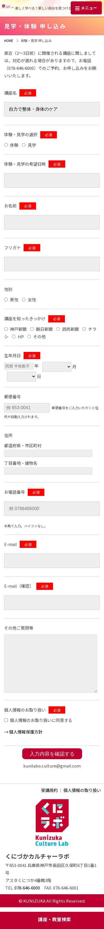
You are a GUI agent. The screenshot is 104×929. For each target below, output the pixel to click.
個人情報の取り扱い (82, 790)
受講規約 (49, 790)
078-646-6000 (27, 888)
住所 (8, 435)
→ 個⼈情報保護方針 (23, 732)
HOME (8, 40)
